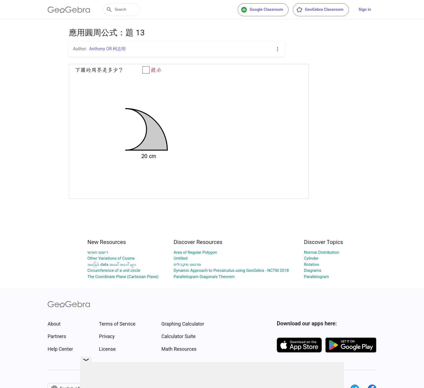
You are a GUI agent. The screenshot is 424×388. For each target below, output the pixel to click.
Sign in (365, 9)
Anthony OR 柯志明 (107, 48)
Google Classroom (262, 9)
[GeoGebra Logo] (69, 9)
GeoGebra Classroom (319, 9)
